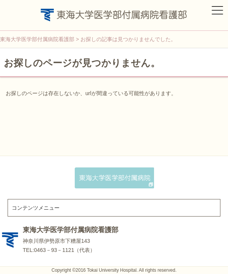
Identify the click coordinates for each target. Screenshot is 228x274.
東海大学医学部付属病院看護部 (70, 230)
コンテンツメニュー (36, 208)
